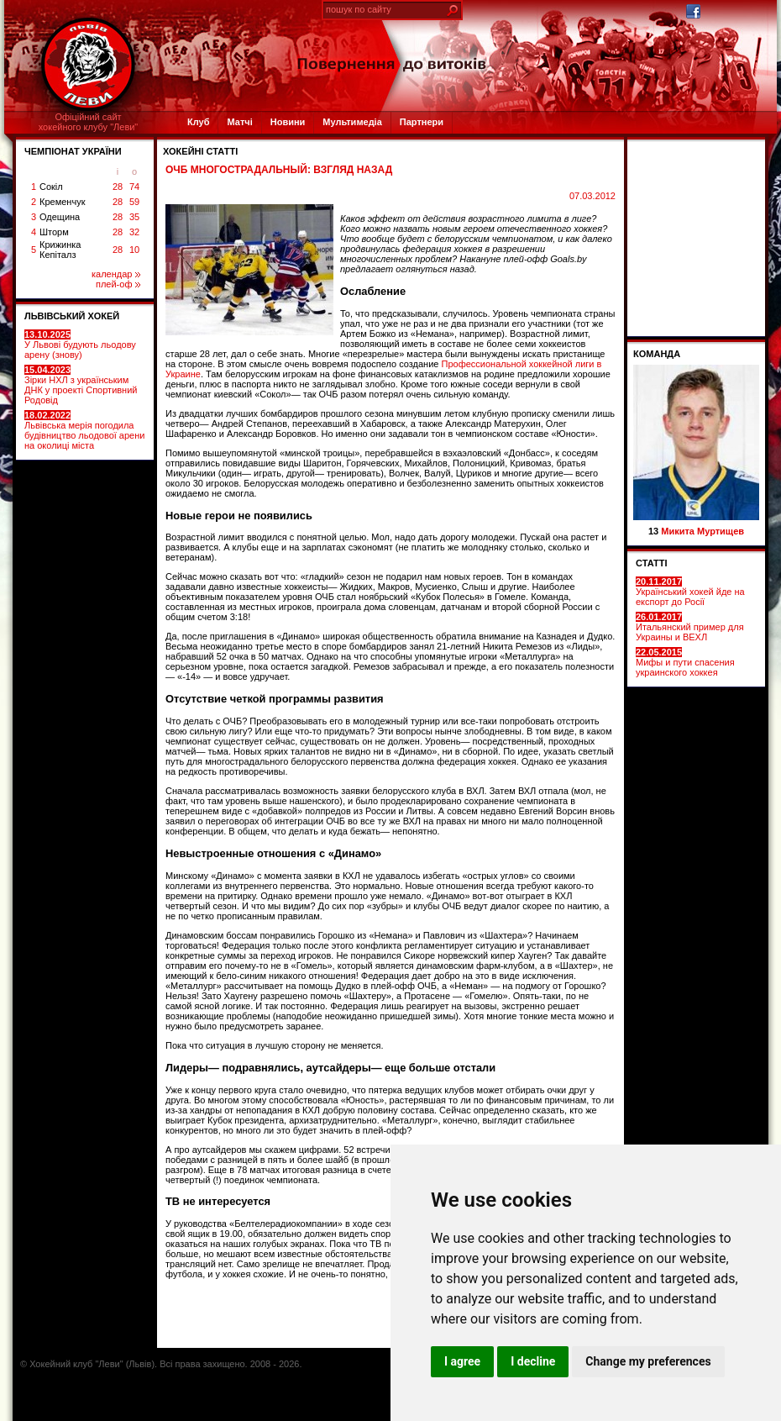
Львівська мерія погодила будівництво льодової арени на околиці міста (84, 430)
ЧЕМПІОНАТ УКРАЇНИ (73, 151)
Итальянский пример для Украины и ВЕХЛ (690, 627)
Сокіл (51, 187)
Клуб (198, 122)
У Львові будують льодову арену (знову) (80, 344)
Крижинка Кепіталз (60, 249)
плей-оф (118, 284)
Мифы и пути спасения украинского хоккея (685, 662)
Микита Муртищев (702, 531)
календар (116, 274)
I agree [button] (462, 1361)
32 (134, 232)
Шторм (54, 232)
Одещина (59, 217)
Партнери (421, 122)
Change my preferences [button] (647, 1361)
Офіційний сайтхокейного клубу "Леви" (89, 122)
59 (134, 202)
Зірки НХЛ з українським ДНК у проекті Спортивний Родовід (80, 385)
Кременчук (62, 202)
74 (134, 187)
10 (134, 250)
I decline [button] (533, 1361)
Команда (656, 354)
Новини (288, 122)
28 (118, 187)
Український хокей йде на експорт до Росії (690, 591)
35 (134, 217)
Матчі (239, 122)
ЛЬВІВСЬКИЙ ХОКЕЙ (71, 316)
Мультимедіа (351, 122)
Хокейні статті (200, 151)
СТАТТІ (652, 563)
